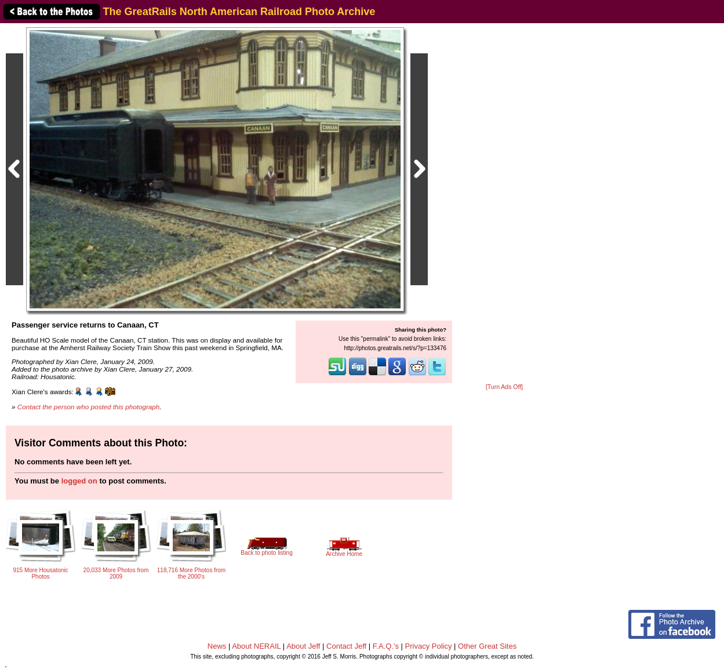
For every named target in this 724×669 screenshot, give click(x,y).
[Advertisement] (504, 204)
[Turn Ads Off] (504, 387)
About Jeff (303, 646)
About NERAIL (256, 646)
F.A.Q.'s (386, 646)
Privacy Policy (428, 646)
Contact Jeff (346, 646)
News (217, 646)
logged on (79, 481)
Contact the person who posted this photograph (88, 406)
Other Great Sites (487, 646)
